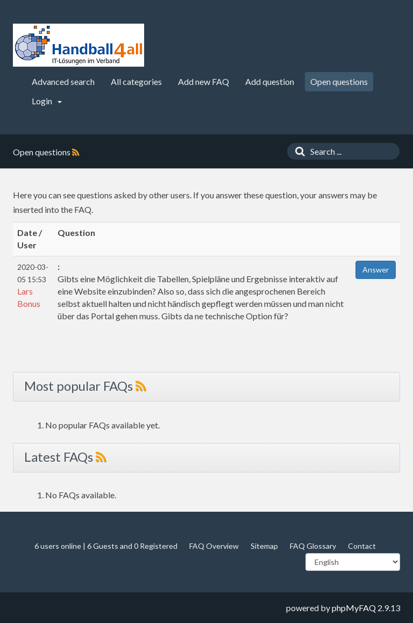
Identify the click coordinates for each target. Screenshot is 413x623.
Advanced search (63, 81)
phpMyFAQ (354, 608)
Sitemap (264, 545)
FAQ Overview (214, 545)
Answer (375, 269)
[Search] (297, 151)
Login (47, 101)
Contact (362, 545)
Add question (269, 81)
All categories (136, 81)
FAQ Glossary (313, 545)
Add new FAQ (203, 81)
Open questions (339, 81)
